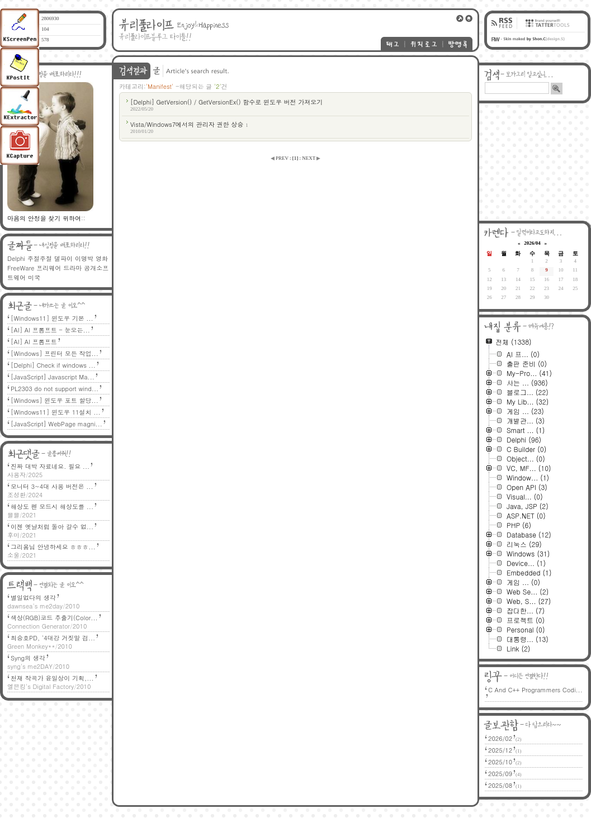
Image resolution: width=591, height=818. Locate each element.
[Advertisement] (535, 162)
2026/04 (532, 243)
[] (295, 158)
